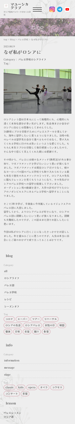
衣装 (27, 331)
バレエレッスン (12, 412)
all (5, 271)
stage (7, 374)
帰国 (61, 325)
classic (9, 387)
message (9, 367)
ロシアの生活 (13, 325)
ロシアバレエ (32, 325)
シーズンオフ (11, 306)
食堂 (46, 331)
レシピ (8, 299)
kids (21, 387)
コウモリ (57, 387)
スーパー (22, 319)
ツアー (36, 319)
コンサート (11, 393)
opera (32, 387)
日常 (17, 331)
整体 (7, 331)
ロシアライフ (38, 59)
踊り (36, 331)
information (11, 360)
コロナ (9, 319)
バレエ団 (9, 285)
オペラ (44, 387)
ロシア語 (9, 416)
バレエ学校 (24, 59)
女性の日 (50, 325)
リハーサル (50, 319)
